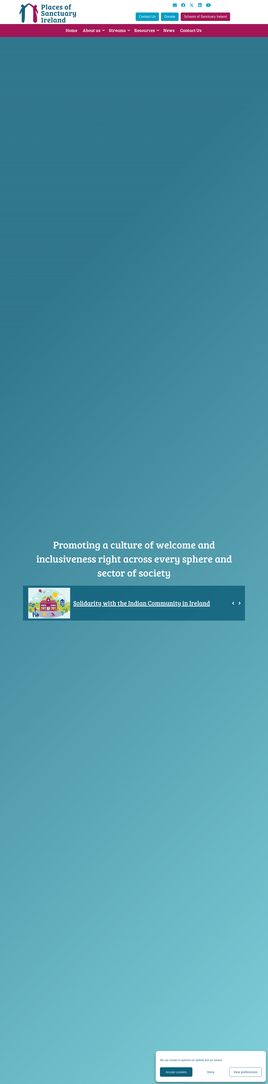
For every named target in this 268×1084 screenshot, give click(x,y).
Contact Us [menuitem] (191, 30)
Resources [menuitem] (144, 30)
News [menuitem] (169, 30)
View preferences (245, 1072)
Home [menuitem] (71, 30)
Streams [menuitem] (117, 30)
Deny (210, 1072)
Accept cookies (176, 1072)
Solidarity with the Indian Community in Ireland (141, 603)
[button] (175, 5)
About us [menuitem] (91, 30)
